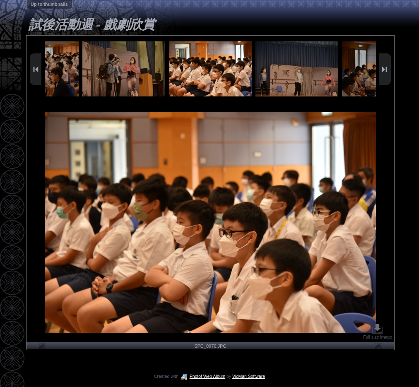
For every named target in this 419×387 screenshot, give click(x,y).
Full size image (377, 331)
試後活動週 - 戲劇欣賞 (92, 24)
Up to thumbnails (49, 4)
